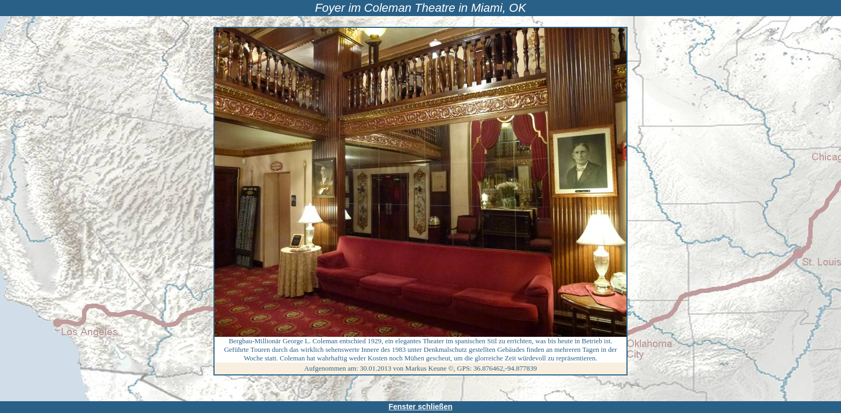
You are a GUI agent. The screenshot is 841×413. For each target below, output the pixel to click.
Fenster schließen (420, 406)
